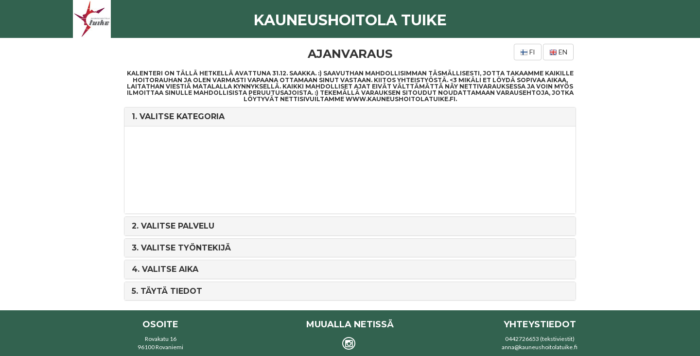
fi (527, 52)
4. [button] (165, 269)
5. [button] (167, 291)
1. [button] (178, 116)
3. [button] (181, 247)
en (558, 52)
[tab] (350, 116)
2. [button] (173, 226)
